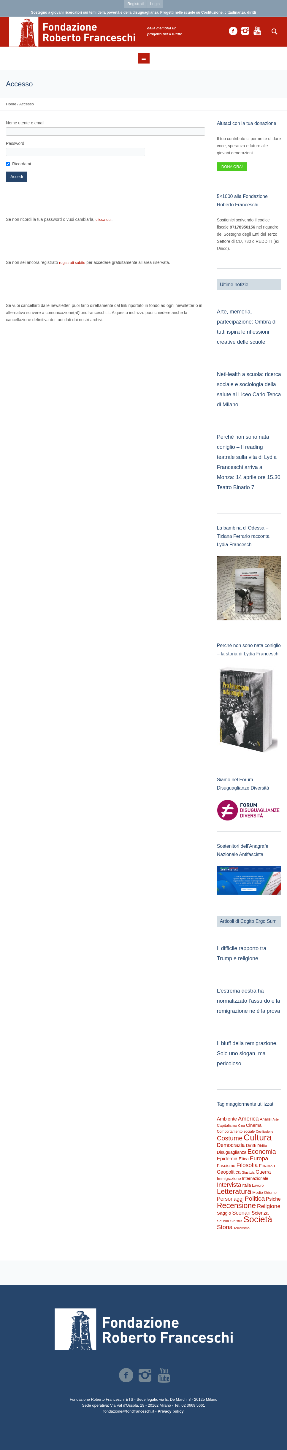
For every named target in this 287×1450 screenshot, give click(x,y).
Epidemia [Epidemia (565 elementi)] (227, 1158)
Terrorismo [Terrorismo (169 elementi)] (242, 1228)
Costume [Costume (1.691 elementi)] (230, 1138)
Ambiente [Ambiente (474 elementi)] (227, 1118)
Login (155, 3)
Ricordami (21, 163)
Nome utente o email (25, 123)
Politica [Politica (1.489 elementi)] (255, 1198)
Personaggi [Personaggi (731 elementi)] (230, 1199)
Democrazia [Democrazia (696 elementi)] (231, 1145)
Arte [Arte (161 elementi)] (276, 1119)
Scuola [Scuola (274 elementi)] (223, 1221)
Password (15, 143)
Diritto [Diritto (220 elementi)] (262, 1146)
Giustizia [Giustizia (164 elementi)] (248, 1172)
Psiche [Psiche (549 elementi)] (273, 1199)
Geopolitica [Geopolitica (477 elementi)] (229, 1172)
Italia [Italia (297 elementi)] (246, 1185)
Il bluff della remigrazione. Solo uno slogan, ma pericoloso (247, 1053)
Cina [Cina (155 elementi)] (241, 1125)
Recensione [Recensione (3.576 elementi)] (236, 1205)
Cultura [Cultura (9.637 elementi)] (258, 1137)
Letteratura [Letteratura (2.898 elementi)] (234, 1191)
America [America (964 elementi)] (248, 1118)
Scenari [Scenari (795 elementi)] (241, 1213)
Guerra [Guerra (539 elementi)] (263, 1172)
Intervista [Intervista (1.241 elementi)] (229, 1184)
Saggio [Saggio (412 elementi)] (224, 1213)
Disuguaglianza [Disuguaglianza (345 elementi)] (231, 1152)
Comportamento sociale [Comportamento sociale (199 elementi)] (236, 1131)
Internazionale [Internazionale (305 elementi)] (255, 1178)
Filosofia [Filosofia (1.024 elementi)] (247, 1165)
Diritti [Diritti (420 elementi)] (251, 1145)
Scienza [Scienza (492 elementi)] (260, 1213)
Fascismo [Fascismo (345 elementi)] (226, 1165)
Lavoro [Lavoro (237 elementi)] (258, 1185)
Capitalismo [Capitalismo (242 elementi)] (227, 1125)
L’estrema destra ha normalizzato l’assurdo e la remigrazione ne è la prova (248, 1001)
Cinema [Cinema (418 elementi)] (253, 1125)
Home (11, 104)
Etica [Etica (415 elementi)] (244, 1158)
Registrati (135, 3)
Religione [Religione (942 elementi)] (268, 1206)
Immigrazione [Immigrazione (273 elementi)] (229, 1178)
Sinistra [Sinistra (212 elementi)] (236, 1221)
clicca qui (103, 219)
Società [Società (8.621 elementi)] (258, 1219)
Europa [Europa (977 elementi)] (259, 1158)
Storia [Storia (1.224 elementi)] (225, 1227)
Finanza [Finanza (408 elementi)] (267, 1165)
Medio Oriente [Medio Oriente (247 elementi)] (264, 1192)
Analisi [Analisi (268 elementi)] (266, 1119)
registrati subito (72, 262)
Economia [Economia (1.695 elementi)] (262, 1151)
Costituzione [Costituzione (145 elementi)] (264, 1131)
